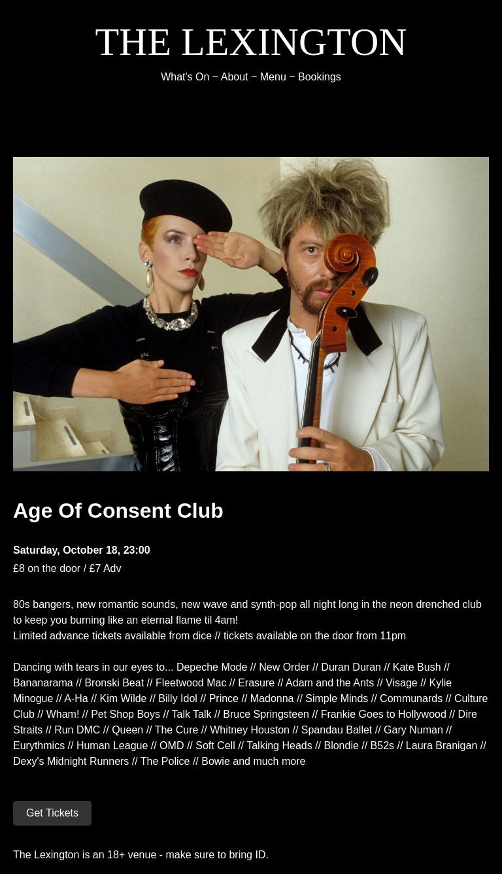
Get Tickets (52, 812)
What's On (185, 76)
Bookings (319, 76)
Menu (273, 76)
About (234, 76)
